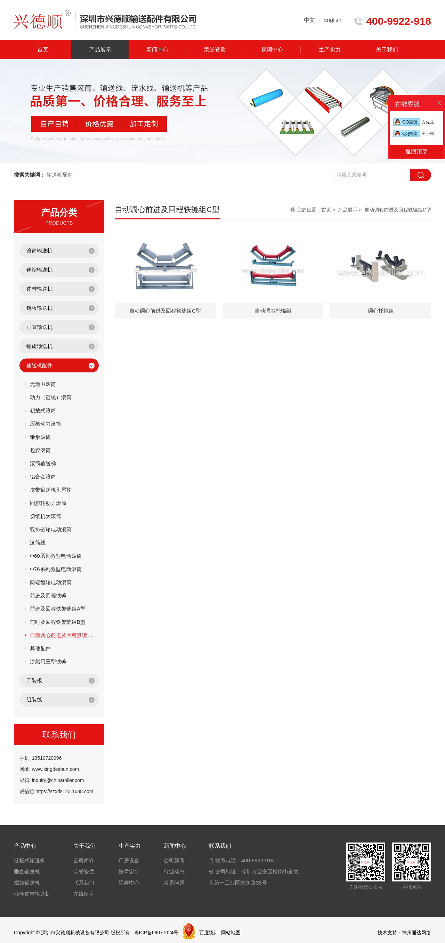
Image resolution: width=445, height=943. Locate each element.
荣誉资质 (215, 50)
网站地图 (231, 932)
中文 (309, 20)
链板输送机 (39, 308)
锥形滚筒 (40, 437)
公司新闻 (174, 860)
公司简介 (83, 860)
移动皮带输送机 (32, 894)
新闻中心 (157, 50)
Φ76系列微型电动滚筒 (56, 569)
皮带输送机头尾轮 (51, 490)
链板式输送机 (29, 860)
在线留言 (83, 894)
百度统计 (209, 932)
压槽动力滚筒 (45, 424)
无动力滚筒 (43, 384)
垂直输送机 (39, 327)
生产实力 (329, 50)
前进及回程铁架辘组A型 (58, 609)
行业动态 (174, 872)
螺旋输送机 (39, 346)
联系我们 (83, 883)
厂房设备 (129, 860)
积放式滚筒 (43, 410)
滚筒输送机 (39, 250)
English (332, 20)
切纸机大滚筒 (45, 516)
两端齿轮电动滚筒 (51, 582)
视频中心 (272, 50)
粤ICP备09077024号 (156, 932)
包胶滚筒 (40, 450)
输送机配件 (39, 365)
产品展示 (100, 50)
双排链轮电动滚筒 (51, 529)
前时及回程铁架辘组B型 (58, 622)
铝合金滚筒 (43, 476)
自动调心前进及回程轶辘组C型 (62, 635)
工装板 (34, 680)
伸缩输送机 (39, 270)
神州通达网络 (416, 932)
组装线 (34, 699)
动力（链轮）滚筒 (51, 397)
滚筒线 (38, 543)
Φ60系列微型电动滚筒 (56, 556)
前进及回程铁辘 (48, 595)
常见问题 (174, 883)
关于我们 (387, 50)
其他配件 (40, 648)
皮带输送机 (39, 289)
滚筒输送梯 (43, 463)
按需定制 (129, 872)
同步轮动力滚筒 (48, 503)
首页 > (329, 209)
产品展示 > (350, 209)
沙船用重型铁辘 (48, 661)
